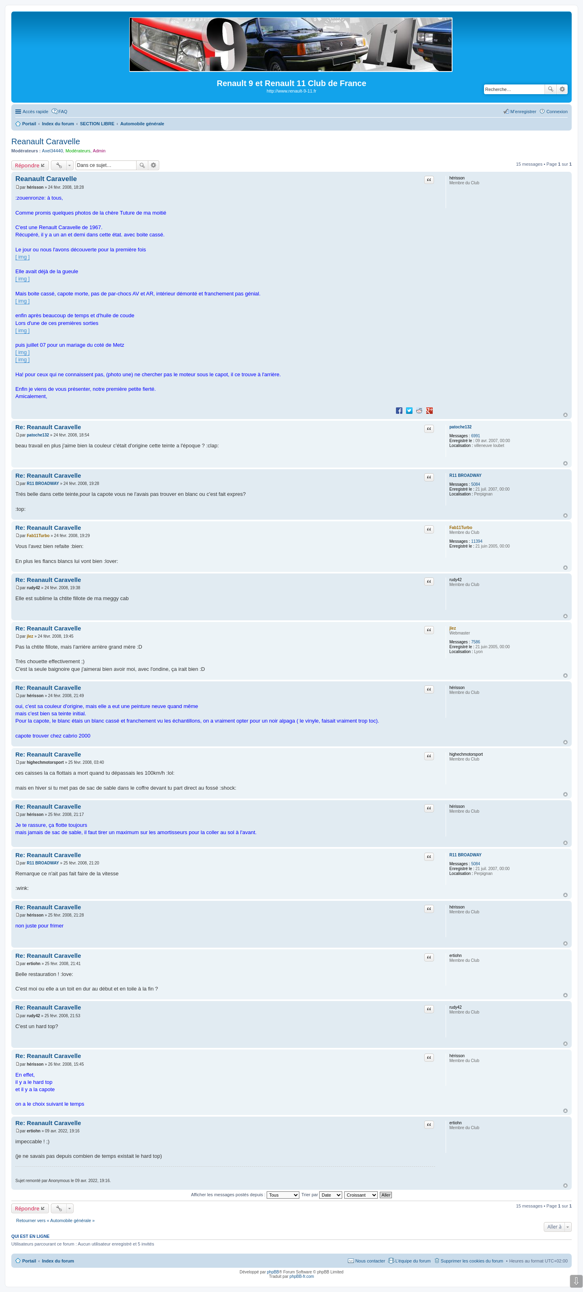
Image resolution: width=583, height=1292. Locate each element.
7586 (475, 642)
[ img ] (22, 257)
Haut (565, 415)
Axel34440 (52, 150)
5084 (475, 484)
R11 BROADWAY (465, 475)
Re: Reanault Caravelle (48, 427)
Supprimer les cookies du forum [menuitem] (472, 1260)
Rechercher (551, 89)
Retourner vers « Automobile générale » (55, 1220)
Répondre (27, 165)
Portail (29, 123)
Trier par (321, 1194)
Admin (99, 150)
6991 (475, 436)
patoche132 (460, 427)
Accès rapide (35, 111)
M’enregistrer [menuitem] (523, 111)
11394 (476, 541)
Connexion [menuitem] (557, 111)
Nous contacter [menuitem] (370, 1260)
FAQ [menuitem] (63, 111)
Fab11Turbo (460, 527)
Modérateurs (78, 150)
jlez (452, 628)
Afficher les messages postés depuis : (245, 1194)
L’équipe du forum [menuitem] (412, 1260)
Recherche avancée (562, 89)
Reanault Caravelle (45, 141)
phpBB (273, 1272)
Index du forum (58, 1260)
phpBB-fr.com (302, 1276)
